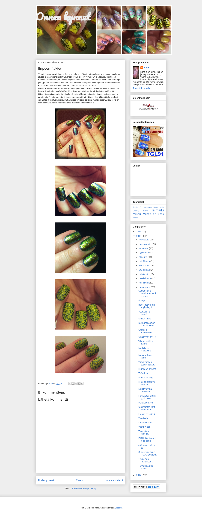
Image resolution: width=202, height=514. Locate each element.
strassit (135, 217)
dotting (145, 211)
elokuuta (143, 257)
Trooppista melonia (143, 432)
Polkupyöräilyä (145, 402)
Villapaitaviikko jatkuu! (145, 342)
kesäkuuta (144, 265)
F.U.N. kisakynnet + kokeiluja (147, 439)
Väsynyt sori (144, 427)
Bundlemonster (146, 207)
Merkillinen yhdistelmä (144, 349)
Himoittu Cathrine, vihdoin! (147, 383)
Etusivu (80, 480)
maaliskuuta (145, 278)
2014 (139, 475)
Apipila (135, 207)
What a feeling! (145, 377)
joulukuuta (144, 239)
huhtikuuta (144, 274)
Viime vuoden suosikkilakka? (146, 363)
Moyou (137, 214)
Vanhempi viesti (114, 480)
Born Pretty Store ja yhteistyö (146, 306)
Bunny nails (158, 207)
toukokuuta (144, 270)
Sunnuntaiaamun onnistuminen (146, 324)
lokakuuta (144, 248)
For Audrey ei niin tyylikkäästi (147, 397)
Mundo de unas (153, 214)
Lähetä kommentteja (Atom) (83, 488)
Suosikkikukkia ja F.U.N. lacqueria (147, 453)
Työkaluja (143, 373)
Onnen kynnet (63, 16)
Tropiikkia (143, 418)
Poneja (141, 300)
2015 (139, 236)
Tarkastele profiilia (142, 88)
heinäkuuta (144, 261)
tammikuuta (145, 287)
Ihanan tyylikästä (146, 414)
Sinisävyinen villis (147, 337)
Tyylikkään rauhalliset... (145, 460)
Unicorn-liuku (144, 318)
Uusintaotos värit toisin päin (146, 408)
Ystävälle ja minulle (144, 313)
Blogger (118, 508)
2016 (139, 231)
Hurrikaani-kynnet (147, 369)
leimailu (158, 210)
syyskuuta (144, 252)
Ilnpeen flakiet (145, 422)
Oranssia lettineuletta (145, 331)
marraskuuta (145, 244)
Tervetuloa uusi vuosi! (145, 467)
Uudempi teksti (46, 480)
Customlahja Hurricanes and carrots (147, 293)
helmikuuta (144, 282)
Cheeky (136, 211)
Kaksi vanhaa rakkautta (145, 390)
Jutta (146, 67)
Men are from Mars (145, 356)
